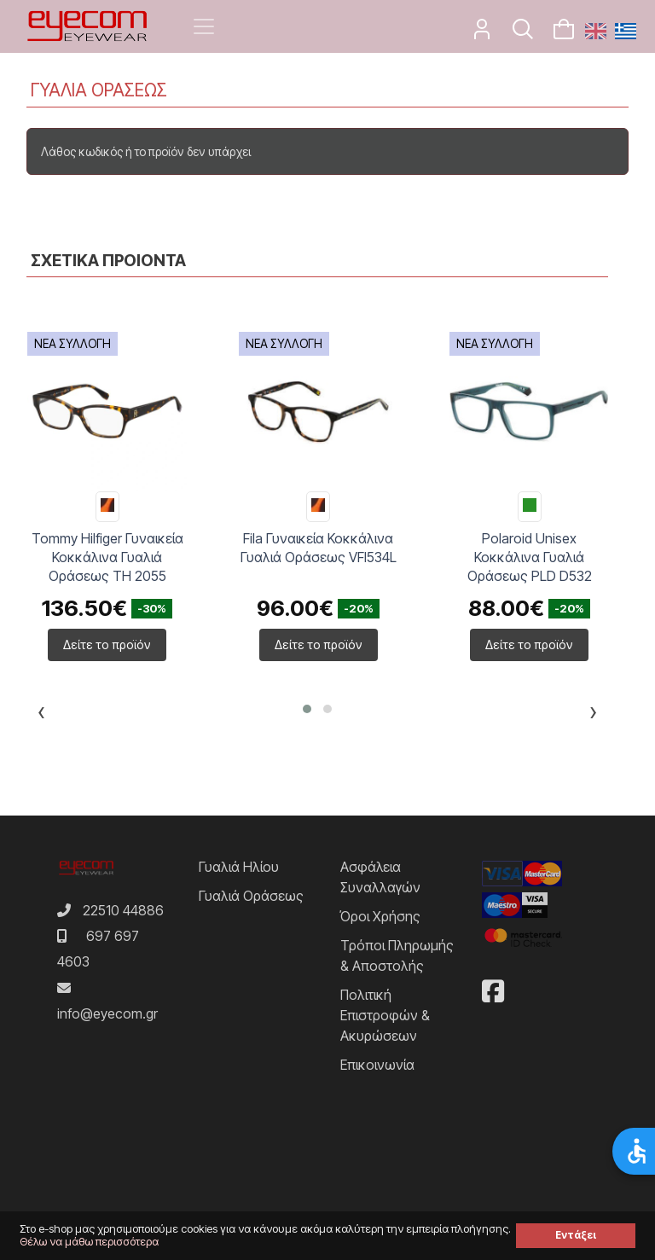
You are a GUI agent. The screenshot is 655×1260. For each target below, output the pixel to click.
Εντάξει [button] (575, 1235)
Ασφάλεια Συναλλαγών (380, 877)
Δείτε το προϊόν (107, 644)
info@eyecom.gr (107, 1013)
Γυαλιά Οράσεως (251, 895)
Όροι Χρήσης (380, 916)
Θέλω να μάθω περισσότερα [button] (89, 1241)
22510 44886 (123, 910)
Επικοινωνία (377, 1064)
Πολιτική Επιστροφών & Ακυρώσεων (385, 1015)
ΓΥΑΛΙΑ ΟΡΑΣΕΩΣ (99, 90)
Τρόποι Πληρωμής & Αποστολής (397, 955)
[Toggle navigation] (204, 26)
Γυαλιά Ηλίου (239, 866)
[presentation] (41, 714)
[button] (307, 708)
